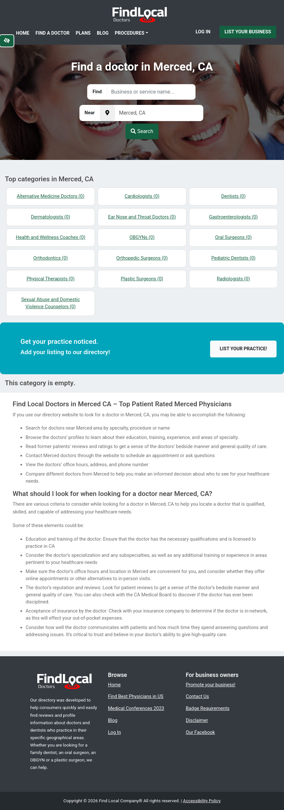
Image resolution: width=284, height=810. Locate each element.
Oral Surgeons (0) (233, 237)
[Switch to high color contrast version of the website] (7, 41)
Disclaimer (197, 720)
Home (23, 33)
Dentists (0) (233, 196)
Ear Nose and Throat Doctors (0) (142, 217)
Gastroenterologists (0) (233, 217)
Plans (83, 33)
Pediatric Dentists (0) (233, 258)
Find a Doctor (53, 33)
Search (142, 131)
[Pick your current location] (107, 113)
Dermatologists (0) (50, 217)
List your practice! (243, 349)
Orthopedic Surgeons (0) (142, 258)
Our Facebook (200, 732)
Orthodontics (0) (50, 258)
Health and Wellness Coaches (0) (50, 237)
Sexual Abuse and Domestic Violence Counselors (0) (50, 303)
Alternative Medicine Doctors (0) (51, 196)
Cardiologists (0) (142, 196)
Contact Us (197, 696)
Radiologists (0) (233, 279)
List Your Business (248, 32)
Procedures (129, 33)
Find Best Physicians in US (135, 696)
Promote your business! (210, 685)
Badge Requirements (208, 708)
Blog (103, 33)
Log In (202, 32)
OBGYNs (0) (142, 237)
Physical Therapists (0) (51, 279)
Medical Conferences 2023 (136, 708)
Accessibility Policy (202, 800)
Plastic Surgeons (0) (142, 279)
